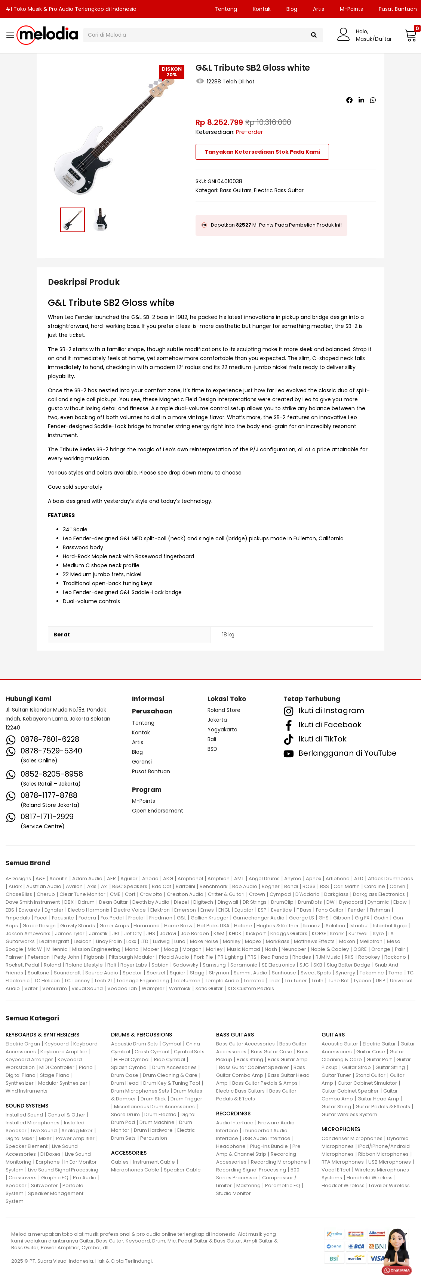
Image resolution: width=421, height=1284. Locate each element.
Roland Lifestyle (84, 964)
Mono (132, 949)
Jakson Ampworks (28, 933)
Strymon (219, 972)
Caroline (374, 886)
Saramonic (243, 964)
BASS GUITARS (235, 1034)
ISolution (335, 925)
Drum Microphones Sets (140, 1090)
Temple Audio (222, 980)
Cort (130, 894)
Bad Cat (161, 886)
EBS (10, 909)
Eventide (281, 909)
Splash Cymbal (129, 1067)
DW (330, 902)
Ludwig (161, 941)
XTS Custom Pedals (250, 988)
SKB (317, 964)
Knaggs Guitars (288, 933)
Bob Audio (244, 886)
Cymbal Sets (189, 1051)
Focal (40, 917)
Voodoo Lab (122, 988)
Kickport (256, 933)
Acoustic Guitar (340, 1043)
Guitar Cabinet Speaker (350, 1090)
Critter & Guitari (226, 894)
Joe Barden (195, 933)
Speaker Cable (182, 1169)
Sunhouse (284, 972)
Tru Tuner (296, 980)
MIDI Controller (56, 1067)
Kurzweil (358, 933)
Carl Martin (347, 886)
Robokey (369, 957)
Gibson (341, 917)
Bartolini (185, 886)
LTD (144, 941)
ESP (262, 909)
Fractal (136, 917)
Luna (179, 941)
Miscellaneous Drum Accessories (154, 1106)
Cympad (280, 894)
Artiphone (338, 878)
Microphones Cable (135, 1169)
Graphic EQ (54, 1177)
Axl (104, 886)
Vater (31, 988)
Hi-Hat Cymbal (132, 1059)
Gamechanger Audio (259, 917)
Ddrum (86, 902)
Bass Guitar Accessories (245, 1043)
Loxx (131, 941)
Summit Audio (250, 972)
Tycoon (362, 980)
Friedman (160, 917)
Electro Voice (130, 909)
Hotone (243, 925)
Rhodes (301, 957)
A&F (40, 878)
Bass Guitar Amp (288, 1059)
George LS (301, 917)
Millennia (57, 949)
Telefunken (186, 980)
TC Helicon (47, 980)
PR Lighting (230, 957)
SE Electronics (278, 964)
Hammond (146, 925)
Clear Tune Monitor (82, 894)
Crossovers (23, 1177)
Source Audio (101, 972)
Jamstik (98, 933)
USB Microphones (389, 1161)
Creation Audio (185, 894)
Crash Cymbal (152, 1051)
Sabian (160, 964)
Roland (52, 964)
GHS (324, 917)
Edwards (29, 909)
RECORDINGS (233, 1113)
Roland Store (224, 710)
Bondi (291, 886)
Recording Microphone (279, 1161)
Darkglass (336, 894)
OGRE (360, 949)
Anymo (292, 878)
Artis (318, 9)
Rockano (395, 957)
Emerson (185, 909)
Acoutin (58, 878)
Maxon (347, 941)
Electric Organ (23, 1043)
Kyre (378, 933)
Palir (400, 949)
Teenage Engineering (142, 980)
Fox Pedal (112, 917)
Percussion (153, 1138)
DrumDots (310, 902)
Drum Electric (160, 1114)
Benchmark (214, 886)
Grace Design (39, 925)
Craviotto (151, 894)
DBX (69, 902)
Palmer (14, 957)
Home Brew (178, 925)
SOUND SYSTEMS (27, 1105)
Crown (257, 894)
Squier (177, 972)
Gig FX (362, 917)
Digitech (203, 902)
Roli (111, 964)
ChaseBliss (19, 894)
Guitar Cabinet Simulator (367, 1083)
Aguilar (129, 878)
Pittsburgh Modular (131, 957)
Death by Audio (150, 902)
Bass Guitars (236, 190)
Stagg (197, 972)
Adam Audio (87, 878)
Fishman (380, 909)
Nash (271, 949)
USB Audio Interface (267, 1138)
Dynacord (351, 902)
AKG (168, 878)
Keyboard (56, 1043)
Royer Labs (133, 964)
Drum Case (124, 1075)
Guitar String (390, 1067)
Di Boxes (50, 1154)
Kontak (262, 9)
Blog (291, 9)
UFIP (380, 980)
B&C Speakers (129, 886)
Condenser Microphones (352, 1138)
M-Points (351, 9)
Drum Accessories (174, 1067)
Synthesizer (20, 1083)
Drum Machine (157, 1122)
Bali (212, 739)
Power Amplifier (75, 1138)
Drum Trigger (186, 1098)
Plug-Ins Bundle (269, 1146)
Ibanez (311, 925)
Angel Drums (264, 878)
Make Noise (204, 941)
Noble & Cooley (330, 949)
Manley (231, 941)
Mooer (151, 949)
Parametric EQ (282, 1185)
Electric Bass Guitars (240, 1090)
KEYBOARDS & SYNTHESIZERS (42, 1034)
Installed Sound (24, 1114)
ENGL (224, 909)
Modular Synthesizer (62, 1083)
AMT (239, 878)
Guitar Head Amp (378, 1098)
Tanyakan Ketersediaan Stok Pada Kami (262, 152)
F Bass (303, 909)
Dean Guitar (113, 902)
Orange (380, 949)
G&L (181, 917)
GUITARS (333, 1034)
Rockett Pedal (22, 964)
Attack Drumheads (390, 878)
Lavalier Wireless (389, 1185)
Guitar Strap (356, 1067)
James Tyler (69, 933)
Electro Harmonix (88, 909)
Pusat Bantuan (151, 771)
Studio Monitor (233, 1193)
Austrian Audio (43, 886)
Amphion (219, 878)
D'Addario (307, 894)
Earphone (48, 1161)
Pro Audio (84, 1177)
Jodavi (168, 933)
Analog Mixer (77, 1130)
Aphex (313, 878)
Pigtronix (94, 957)
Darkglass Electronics (379, 894)
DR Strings (255, 902)
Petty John (66, 957)
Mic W (35, 949)
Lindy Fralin (109, 941)
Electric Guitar (379, 1043)
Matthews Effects (314, 941)
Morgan (192, 949)
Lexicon (83, 941)
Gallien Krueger (209, 917)
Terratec (253, 980)
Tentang (226, 9)
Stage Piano (55, 1075)
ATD (358, 878)
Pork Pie (203, 957)
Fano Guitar (330, 909)
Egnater (54, 909)
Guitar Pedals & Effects (383, 1106)
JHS (150, 933)
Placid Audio (174, 957)
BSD (212, 749)
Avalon (74, 886)
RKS (349, 957)
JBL (116, 933)
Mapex (253, 941)
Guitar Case (370, 1051)
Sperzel (156, 972)
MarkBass (277, 941)
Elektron (160, 909)
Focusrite (63, 917)
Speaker (16, 1185)
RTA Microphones (343, 1161)
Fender (356, 909)
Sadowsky (185, 964)
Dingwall (228, 902)
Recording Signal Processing (251, 1169)
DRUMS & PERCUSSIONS (141, 1034)
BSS (324, 886)
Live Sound (44, 1130)
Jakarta (217, 720)
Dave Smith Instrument (33, 902)
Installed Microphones (32, 1122)
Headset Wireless (343, 1185)
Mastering (248, 1185)
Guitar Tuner (336, 1075)
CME (115, 894)
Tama (395, 972)
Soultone (38, 972)
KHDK (235, 933)
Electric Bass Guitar (279, 190)
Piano (86, 1067)
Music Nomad (243, 949)
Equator (243, 909)
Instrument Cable (154, 1161)
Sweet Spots (316, 972)
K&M (218, 933)
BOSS (309, 886)
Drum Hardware (153, 1130)
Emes (207, 909)
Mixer (45, 1138)
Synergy (345, 972)
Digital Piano (21, 1075)
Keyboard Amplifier (63, 1051)
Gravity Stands (77, 925)
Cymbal (171, 1043)
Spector (132, 972)
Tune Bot (338, 980)
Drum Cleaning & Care (170, 1075)
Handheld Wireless (370, 1177)
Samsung (214, 964)
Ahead (150, 878)
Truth (317, 980)
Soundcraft (67, 972)
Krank (337, 933)
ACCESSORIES (129, 1152)
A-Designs (18, 878)
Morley (214, 949)
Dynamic (378, 902)
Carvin (397, 886)
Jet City (133, 933)
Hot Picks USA (213, 925)
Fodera (87, 917)
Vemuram (54, 988)
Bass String (250, 1059)
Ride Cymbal (169, 1059)
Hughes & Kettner (277, 925)
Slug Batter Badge (349, 964)
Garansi (142, 761)
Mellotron (371, 941)
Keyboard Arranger (29, 1059)
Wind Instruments (26, 1090)
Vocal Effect (336, 1169)
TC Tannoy (77, 980)
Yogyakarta (222, 729)
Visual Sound (87, 988)
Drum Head (125, 1083)
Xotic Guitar (209, 988)
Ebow (400, 902)
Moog (171, 949)
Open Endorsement (157, 810)
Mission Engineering (96, 949)
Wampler (153, 988)
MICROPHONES (341, 1129)
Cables (120, 1161)
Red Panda (274, 957)
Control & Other (66, 1114)
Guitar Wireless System (349, 1114)
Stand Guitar (370, 1075)
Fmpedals (18, 917)
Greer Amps (114, 925)
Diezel (181, 902)
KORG (319, 933)
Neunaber (294, 949)
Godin (381, 917)
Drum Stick (153, 1098)
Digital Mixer (20, 1138)
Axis (91, 886)
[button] (409, 35)
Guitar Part (379, 1059)
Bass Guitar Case (271, 1051)
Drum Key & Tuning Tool (171, 1083)
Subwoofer (44, 1185)
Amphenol (190, 878)
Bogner (271, 886)
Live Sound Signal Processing (63, 1169)
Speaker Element (26, 1146)
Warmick (180, 988)
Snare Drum (125, 1114)
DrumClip (282, 902)
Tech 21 (103, 980)
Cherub (46, 894)
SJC (304, 964)
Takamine (372, 972)
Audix (15, 886)
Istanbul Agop (390, 925)
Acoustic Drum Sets (134, 1043)
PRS (252, 957)
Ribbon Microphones (383, 1154)
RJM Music (328, 957)
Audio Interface (234, 1122)
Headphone (231, 1146)
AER (111, 878)
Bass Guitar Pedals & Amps (265, 1083)
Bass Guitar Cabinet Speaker (254, 1067)
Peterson (39, 957)
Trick (274, 980)
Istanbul (359, 925)
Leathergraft (54, 941)
